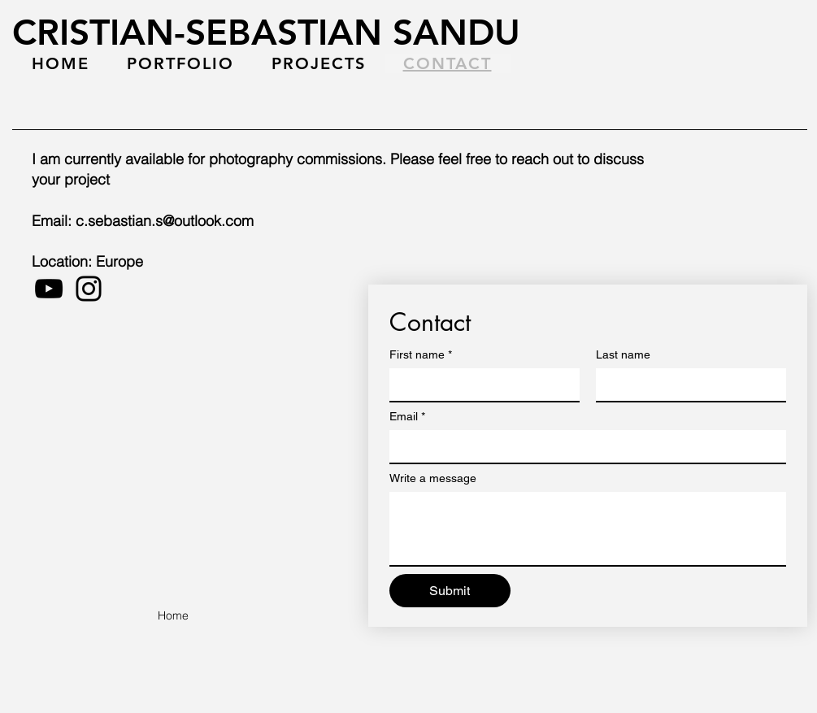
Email (407, 417)
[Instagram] (89, 289)
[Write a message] (587, 528)
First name (420, 355)
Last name (623, 354)
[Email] (582, 446)
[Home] (173, 615)
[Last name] (686, 384)
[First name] (479, 384)
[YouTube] (49, 289)
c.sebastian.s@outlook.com (165, 220)
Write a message (432, 478)
